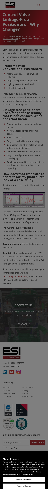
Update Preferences (24, 480)
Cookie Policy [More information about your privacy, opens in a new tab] (28, 475)
